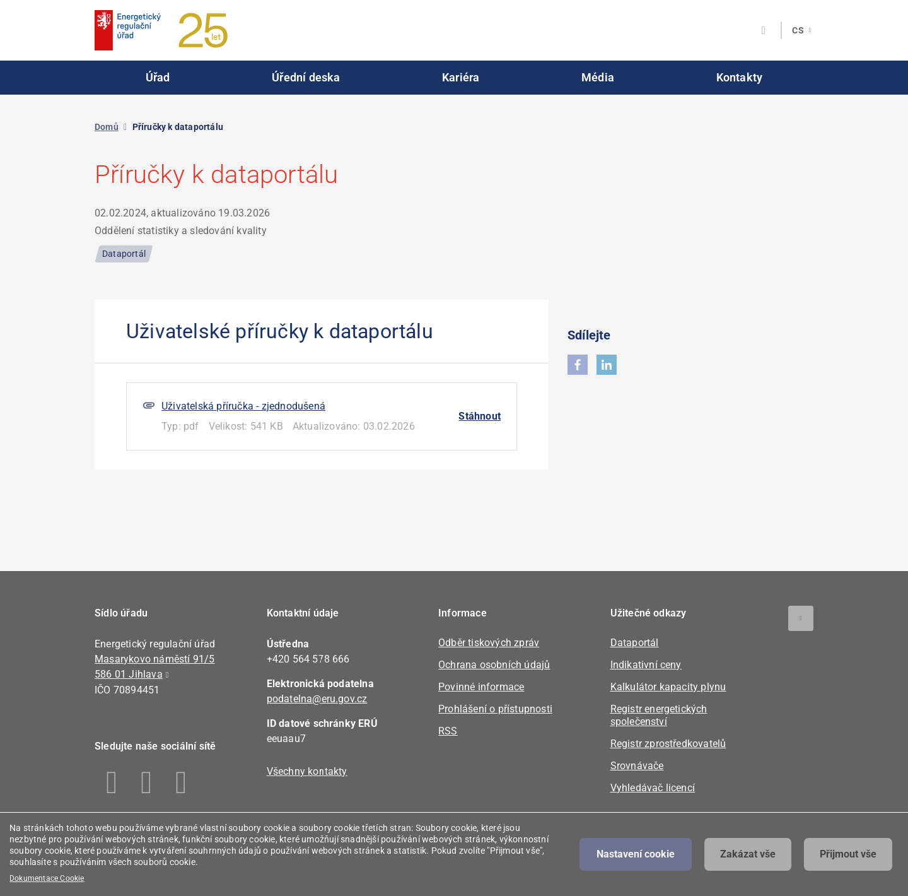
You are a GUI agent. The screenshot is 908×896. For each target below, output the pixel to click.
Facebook (112, 782)
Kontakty (739, 77)
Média (597, 77)
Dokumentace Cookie (46, 878)
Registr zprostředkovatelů (668, 744)
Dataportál (634, 643)
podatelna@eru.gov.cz (317, 699)
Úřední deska (306, 77)
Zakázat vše (748, 854)
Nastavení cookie (636, 854)
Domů (107, 127)
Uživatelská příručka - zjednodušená (243, 406)
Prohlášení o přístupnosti (495, 709)
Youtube (181, 782)
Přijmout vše (848, 854)
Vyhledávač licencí (653, 788)
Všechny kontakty (307, 771)
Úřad (158, 77)
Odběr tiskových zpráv (488, 643)
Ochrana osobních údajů (494, 665)
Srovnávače (637, 766)
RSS (448, 731)
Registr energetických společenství (658, 715)
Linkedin (146, 782)
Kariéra (460, 77)
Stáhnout (479, 416)
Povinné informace (481, 687)
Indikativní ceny (646, 665)
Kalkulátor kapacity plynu (668, 687)
